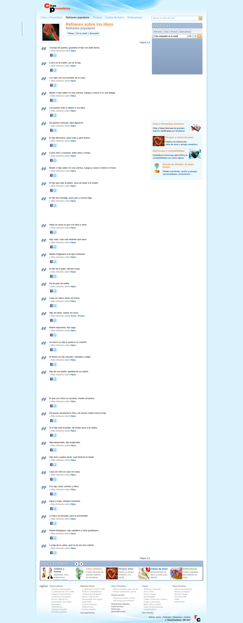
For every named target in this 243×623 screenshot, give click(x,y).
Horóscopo (115, 609)
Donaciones (177, 617)
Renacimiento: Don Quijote (61, 602)
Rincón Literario (56, 586)
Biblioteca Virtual (87, 586)
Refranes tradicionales (121, 592)
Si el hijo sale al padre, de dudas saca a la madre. (73, 427)
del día (135, 589)
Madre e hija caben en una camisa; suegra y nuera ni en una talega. (82, 92)
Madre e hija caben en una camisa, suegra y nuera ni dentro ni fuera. (82, 168)
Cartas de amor (117, 606)
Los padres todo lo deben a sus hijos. (67, 107)
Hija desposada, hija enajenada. (64, 442)
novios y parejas (189, 171)
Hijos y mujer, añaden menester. (65, 501)
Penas (81, 316)
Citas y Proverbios (51, 17)
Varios (146, 607)
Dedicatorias (134, 17)
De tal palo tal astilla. (59, 283)
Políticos (163, 599)
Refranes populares (77, 17)
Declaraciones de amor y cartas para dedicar (159, 575)
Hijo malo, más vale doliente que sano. (68, 239)
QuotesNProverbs (118, 612)
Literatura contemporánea (61, 589)
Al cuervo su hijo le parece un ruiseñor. (68, 342)
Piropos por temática (120, 598)
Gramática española (59, 612)
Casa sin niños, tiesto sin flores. (64, 298)
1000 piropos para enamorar (123, 601)
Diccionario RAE (180, 597)
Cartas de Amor (114, 17)
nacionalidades (170, 174)
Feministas (157, 589)
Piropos (97, 17)
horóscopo (169, 155)
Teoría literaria (56, 607)
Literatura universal (89, 604)
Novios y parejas (150, 594)
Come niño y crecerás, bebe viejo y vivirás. (70, 153)
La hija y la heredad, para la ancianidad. (68, 515)
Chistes (145, 586)
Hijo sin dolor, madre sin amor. (64, 313)
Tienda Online (179, 602)
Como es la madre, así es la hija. (65, 62)
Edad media (55, 604)
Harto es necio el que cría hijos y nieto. (68, 224)
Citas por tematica (120, 589)
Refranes (158, 32)
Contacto (187, 617)
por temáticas (178, 131)
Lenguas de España (58, 609)
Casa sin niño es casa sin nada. (64, 471)
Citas (166, 32)
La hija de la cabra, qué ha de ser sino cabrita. (71, 545)
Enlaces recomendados (183, 589)
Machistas (147, 589)
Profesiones (155, 599)
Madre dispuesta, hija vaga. (62, 327)
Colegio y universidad (152, 602)
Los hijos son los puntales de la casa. (67, 77)
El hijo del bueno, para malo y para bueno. (69, 138)
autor (130, 589)
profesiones (184, 174)
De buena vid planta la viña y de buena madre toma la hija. (77, 413)
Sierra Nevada (147, 613)
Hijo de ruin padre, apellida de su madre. (69, 371)
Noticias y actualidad (182, 592)
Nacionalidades (149, 597)
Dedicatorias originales (120, 604)
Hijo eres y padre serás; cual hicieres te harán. (71, 457)
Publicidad (167, 617)
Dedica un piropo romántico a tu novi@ (126, 575)
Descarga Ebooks (87, 613)
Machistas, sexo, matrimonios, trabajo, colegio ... (62, 577)
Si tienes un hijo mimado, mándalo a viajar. (70, 357)
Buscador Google (180, 594)
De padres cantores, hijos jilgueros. (66, 122)
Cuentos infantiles (89, 609)
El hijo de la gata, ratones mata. (64, 268)
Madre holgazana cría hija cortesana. (67, 254)
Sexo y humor (149, 592)
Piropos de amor (118, 595)
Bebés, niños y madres (152, 604)
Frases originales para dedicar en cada (190, 575)
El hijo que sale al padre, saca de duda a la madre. (74, 183)
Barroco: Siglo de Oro (59, 599)
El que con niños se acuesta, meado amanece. (72, 398)
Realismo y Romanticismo (61, 594)
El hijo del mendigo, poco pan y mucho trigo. (70, 198)
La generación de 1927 (60, 592)
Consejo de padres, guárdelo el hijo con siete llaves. (74, 47)
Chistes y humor (59, 570)
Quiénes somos (155, 617)
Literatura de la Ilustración (61, 597)
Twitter (176, 599)
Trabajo (146, 599)
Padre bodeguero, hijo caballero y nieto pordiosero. (74, 530)
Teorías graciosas (156, 607)
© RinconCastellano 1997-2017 (178, 620)
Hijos (73, 50)
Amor (73, 316)
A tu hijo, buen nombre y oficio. (64, 486)
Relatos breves (87, 607)
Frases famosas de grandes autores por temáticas (94, 575)
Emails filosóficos (150, 609)
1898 (72, 592)
